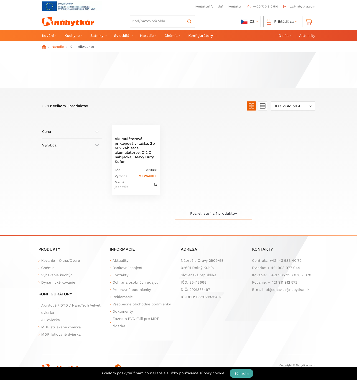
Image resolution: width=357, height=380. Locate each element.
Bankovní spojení (127, 268)
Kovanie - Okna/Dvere (60, 260)
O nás (284, 35)
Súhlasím (241, 373)
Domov (44, 47)
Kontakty (235, 6)
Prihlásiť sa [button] (280, 22)
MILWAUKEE (148, 176)
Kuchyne (73, 35)
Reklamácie (122, 297)
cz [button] (248, 21)
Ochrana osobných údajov (135, 282)
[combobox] (293, 106)
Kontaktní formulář (209, 6)
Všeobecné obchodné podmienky (141, 304)
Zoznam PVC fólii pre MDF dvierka (135, 322)
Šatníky (98, 35)
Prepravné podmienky (131, 289)
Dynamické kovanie (58, 282)
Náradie (148, 35)
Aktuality (307, 35)
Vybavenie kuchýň (57, 275)
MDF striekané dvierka (61, 327)
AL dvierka (50, 320)
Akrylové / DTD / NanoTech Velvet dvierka (71, 309)
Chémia (172, 35)
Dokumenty (122, 311)
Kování (49, 35)
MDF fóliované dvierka (61, 334)
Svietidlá (123, 35)
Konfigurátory (202, 35)
